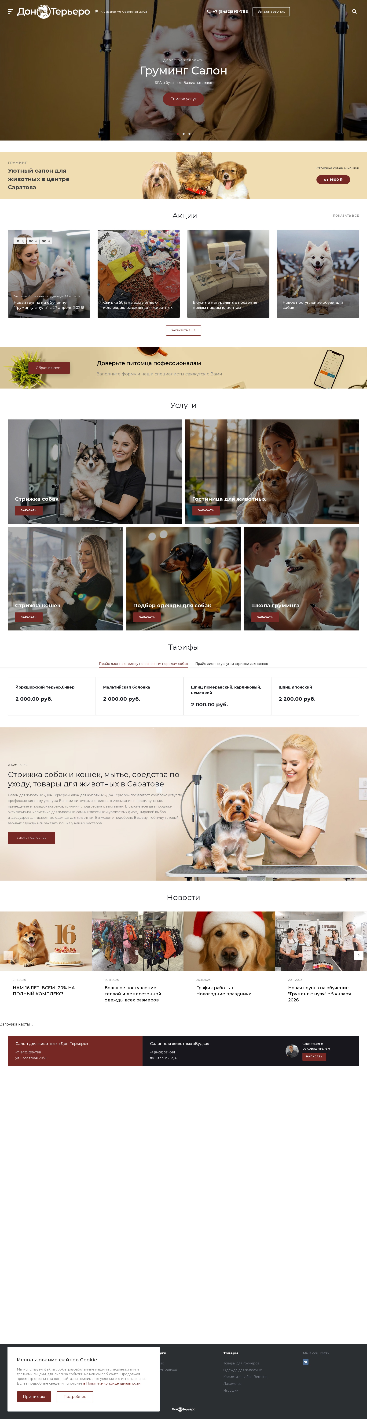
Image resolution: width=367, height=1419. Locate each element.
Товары (230, 1353)
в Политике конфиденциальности (111, 1383)
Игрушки (231, 1390)
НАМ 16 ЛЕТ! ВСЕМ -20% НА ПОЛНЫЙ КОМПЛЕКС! (44, 991)
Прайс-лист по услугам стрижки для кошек (231, 664)
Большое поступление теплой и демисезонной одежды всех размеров (133, 994)
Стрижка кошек (37, 605)
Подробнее (75, 1396)
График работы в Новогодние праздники (224, 991)
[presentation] (8, 955)
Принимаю (34, 1396)
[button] (178, 134)
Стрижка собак (37, 499)
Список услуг (183, 99)
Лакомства (232, 1384)
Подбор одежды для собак (172, 605)
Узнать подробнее (31, 837)
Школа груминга (275, 605)
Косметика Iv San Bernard (245, 1377)
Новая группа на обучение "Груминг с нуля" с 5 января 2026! (319, 994)
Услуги (159, 1353)
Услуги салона (165, 1370)
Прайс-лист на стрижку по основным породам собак (143, 664)
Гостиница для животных (229, 499)
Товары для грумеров (241, 1363)
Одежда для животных (242, 1370)
